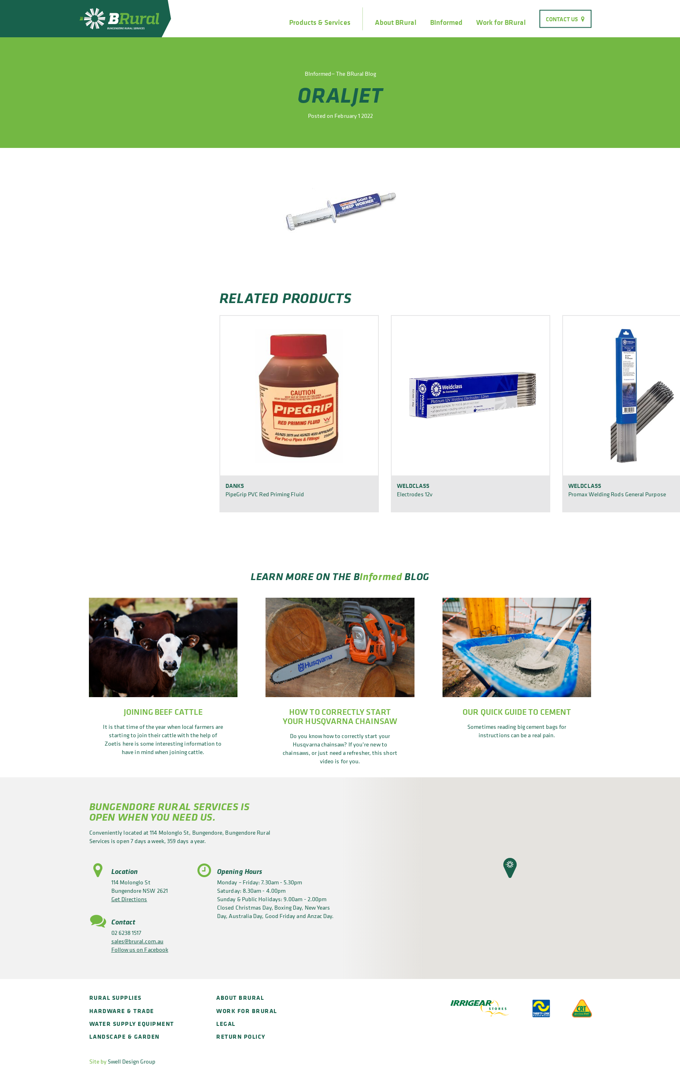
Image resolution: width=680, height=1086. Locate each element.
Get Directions (129, 899)
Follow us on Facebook (140, 949)
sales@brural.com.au (137, 941)
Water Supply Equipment (131, 1023)
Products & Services (319, 22)
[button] (510, 867)
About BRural (395, 22)
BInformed (446, 22)
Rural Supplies (115, 997)
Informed (381, 576)
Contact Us (562, 18)
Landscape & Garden (124, 1036)
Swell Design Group (131, 1061)
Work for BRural (500, 22)
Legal (225, 1023)
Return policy (241, 1036)
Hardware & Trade (121, 1011)
